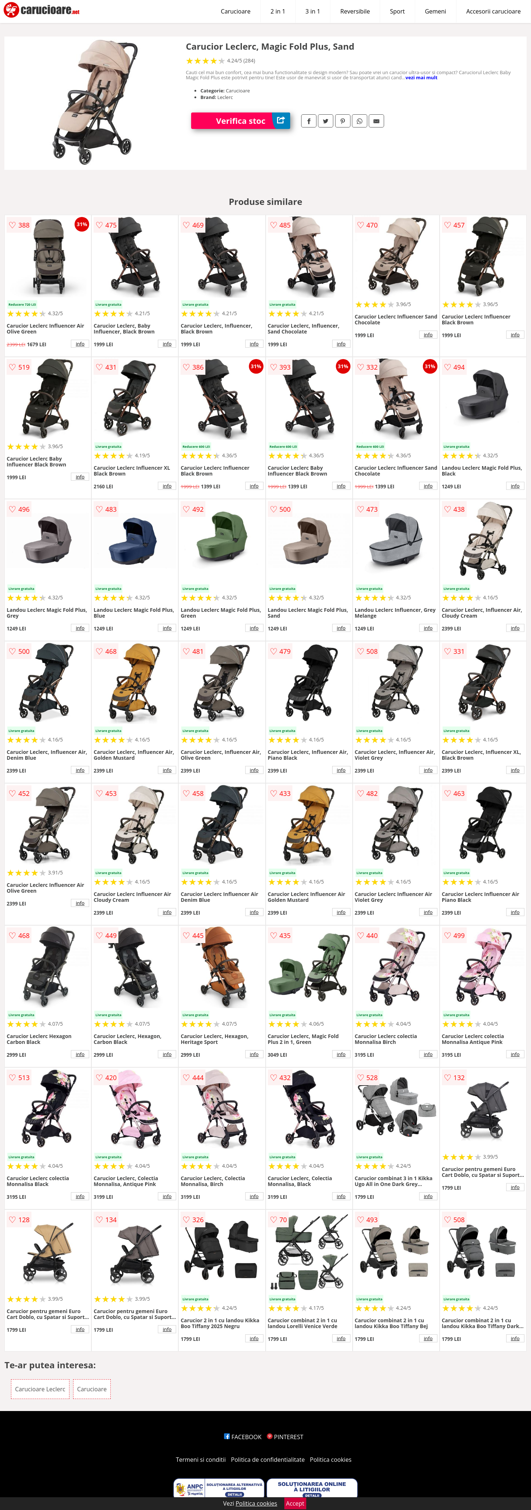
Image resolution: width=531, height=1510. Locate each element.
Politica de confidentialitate (268, 1460)
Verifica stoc (253, 121)
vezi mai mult (422, 77)
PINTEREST (285, 1437)
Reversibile (355, 11)
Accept (295, 1503)
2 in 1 (277, 11)
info (80, 343)
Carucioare (235, 11)
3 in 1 (313, 11)
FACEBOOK (243, 1437)
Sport (397, 11)
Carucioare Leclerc (40, 1389)
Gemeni (435, 11)
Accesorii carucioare (493, 11)
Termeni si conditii (201, 1460)
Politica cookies (331, 1460)
